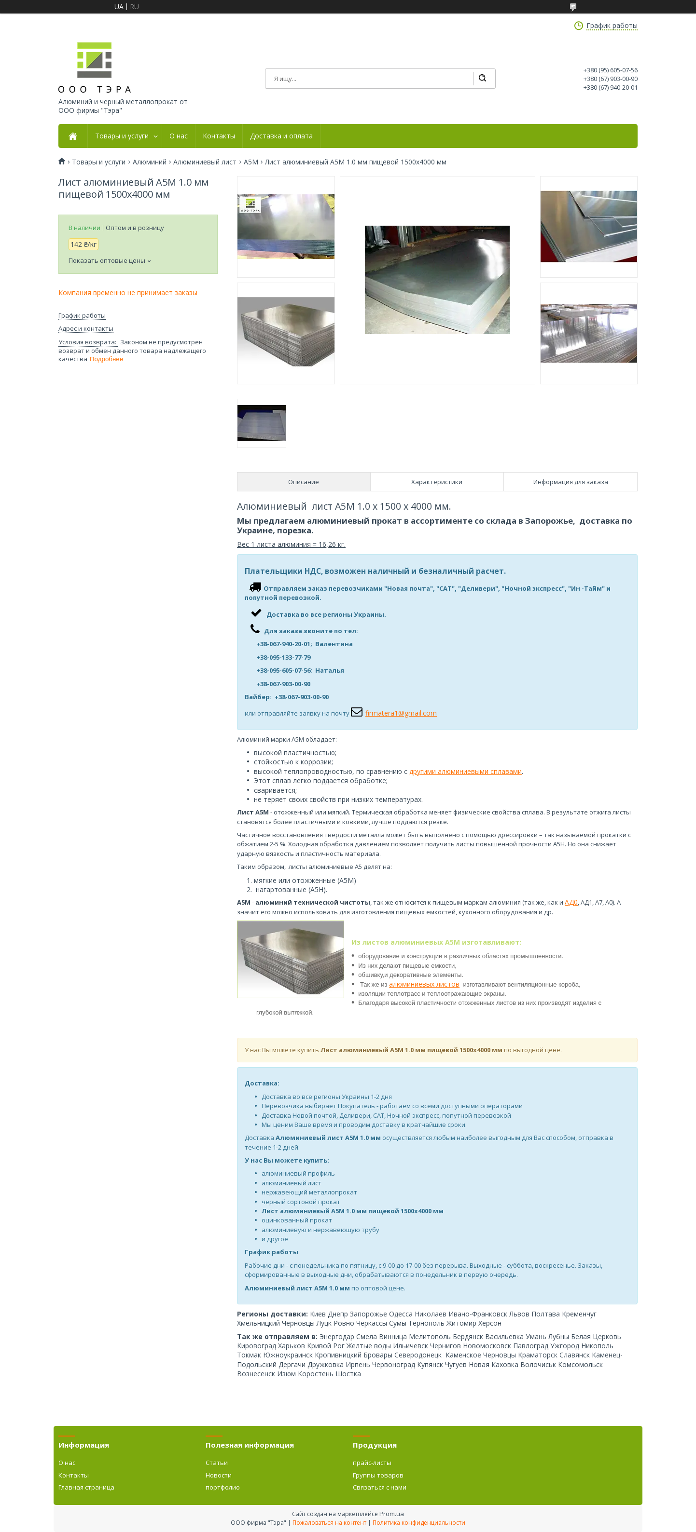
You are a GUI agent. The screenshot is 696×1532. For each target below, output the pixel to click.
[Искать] (482, 78)
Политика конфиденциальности (419, 1522)
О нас (178, 136)
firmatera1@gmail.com (401, 713)
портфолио (223, 1487)
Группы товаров (378, 1475)
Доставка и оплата (281, 136)
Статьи (217, 1462)
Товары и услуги (122, 136)
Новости (219, 1475)
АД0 (571, 902)
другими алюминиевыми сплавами (465, 771)
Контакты (219, 136)
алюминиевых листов (424, 984)
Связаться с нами (379, 1487)
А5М (251, 162)
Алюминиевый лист (205, 162)
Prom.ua (391, 1513)
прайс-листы (372, 1462)
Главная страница (86, 1487)
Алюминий (150, 162)
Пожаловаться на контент (329, 1522)
